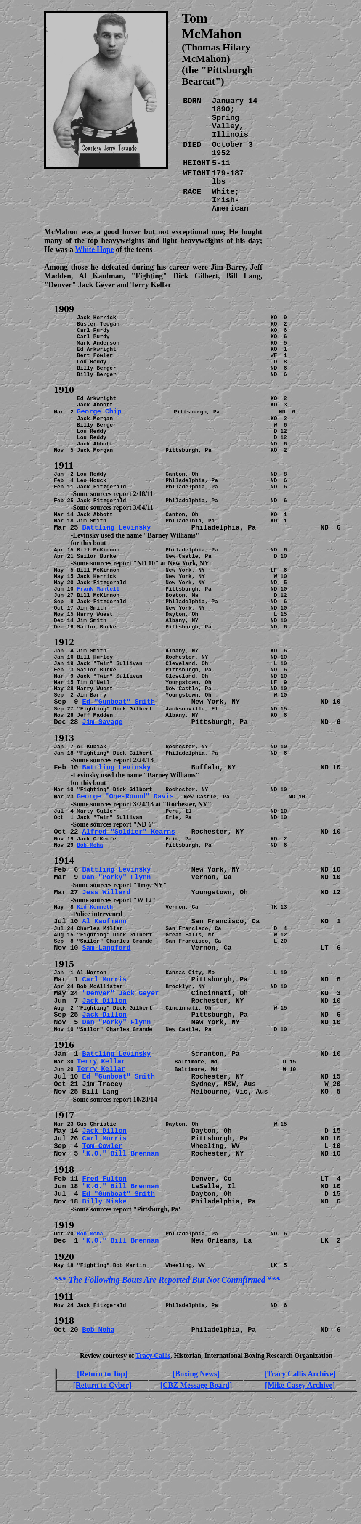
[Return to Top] (102, 1475)
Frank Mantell (98, 629)
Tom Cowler (102, 1236)
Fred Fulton (104, 1270)
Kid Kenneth (95, 982)
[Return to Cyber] (102, 1486)
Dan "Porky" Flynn (116, 951)
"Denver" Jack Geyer (120, 1076)
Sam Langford (106, 1027)
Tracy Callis (152, 1456)
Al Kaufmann (104, 997)
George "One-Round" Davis (125, 864)
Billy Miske (104, 1293)
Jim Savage (102, 784)
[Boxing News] (196, 1475)
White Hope (94, 249)
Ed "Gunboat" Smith (118, 762)
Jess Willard (106, 966)
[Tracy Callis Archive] (299, 1475)
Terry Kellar (101, 1149)
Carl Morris (104, 1061)
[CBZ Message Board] (196, 1486)
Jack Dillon (104, 1084)
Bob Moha (90, 917)
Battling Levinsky (116, 561)
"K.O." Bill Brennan (120, 1244)
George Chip (99, 428)
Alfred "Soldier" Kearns (128, 902)
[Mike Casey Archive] (300, 1486)
